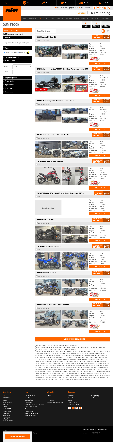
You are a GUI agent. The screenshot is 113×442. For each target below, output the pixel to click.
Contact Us (71, 396)
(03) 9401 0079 (85, 8)
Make (6, 66)
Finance (84, 18)
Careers (70, 400)
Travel (5, 407)
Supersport (6, 418)
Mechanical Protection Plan (55, 402)
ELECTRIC (6, 404)
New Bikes (32, 18)
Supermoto (6, 413)
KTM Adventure (8, 420)
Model (6, 72)
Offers (52, 18)
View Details (100, 64)
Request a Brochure (31, 413)
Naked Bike (6, 416)
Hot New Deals (30, 396)
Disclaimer (94, 398)
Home (24, 18)
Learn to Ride (72, 402)
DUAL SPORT (7, 409)
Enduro (5, 400)
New (6, 53)
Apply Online (29, 411)
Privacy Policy (95, 396)
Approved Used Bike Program (34, 404)
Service (60, 18)
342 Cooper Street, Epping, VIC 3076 (66, 8)
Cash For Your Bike (31, 407)
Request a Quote (30, 416)
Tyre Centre (50, 400)
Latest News (105, 18)
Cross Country (7, 402)
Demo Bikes (29, 400)
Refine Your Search (11, 30)
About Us (94, 18)
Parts (48, 398)
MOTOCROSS (7, 398)
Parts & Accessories (72, 18)
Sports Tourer (7, 411)
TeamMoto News (73, 404)
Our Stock (43, 18)
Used (20, 53)
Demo (14, 53)
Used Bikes (29, 402)
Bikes (4, 396)
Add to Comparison (44, 41)
